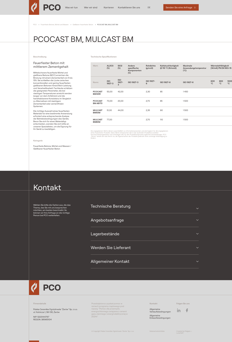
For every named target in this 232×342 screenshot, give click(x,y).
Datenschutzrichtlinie (157, 331)
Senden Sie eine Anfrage (178, 7)
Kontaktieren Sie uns (128, 7)
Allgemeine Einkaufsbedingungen (160, 316)
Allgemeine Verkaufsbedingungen (160, 310)
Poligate (187, 331)
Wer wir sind (90, 7)
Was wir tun (71, 7)
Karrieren (108, 7)
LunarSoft (179, 333)
